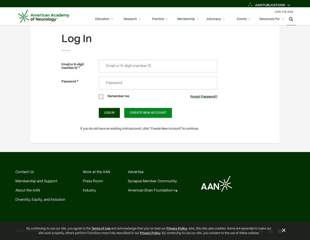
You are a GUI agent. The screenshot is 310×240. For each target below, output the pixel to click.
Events (242, 19)
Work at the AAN (96, 172)
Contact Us (24, 172)
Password (68, 81)
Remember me (118, 96)
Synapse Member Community (152, 181)
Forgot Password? (203, 96)
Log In (109, 112)
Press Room (93, 181)
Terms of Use (100, 228)
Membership (186, 19)
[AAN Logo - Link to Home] (43, 16)
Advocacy (214, 19)
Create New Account (148, 112)
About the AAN (27, 190)
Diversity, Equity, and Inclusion (40, 199)
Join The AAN (284, 12)
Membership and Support (36, 181)
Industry (89, 190)
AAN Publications (267, 5)
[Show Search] (291, 19)
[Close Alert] (284, 231)
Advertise (136, 172)
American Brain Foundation (150, 190)
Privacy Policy (176, 228)
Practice (158, 19)
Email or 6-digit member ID (72, 66)
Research (130, 19)
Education (102, 19)
